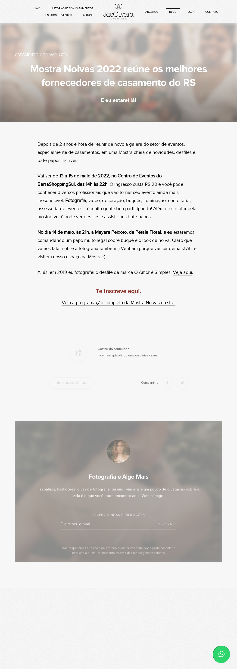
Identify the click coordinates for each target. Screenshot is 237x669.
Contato (211, 11)
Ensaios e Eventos (58, 15)
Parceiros (151, 11)
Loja (191, 11)
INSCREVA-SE (166, 529)
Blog (173, 11)
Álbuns (88, 15)
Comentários (71, 388)
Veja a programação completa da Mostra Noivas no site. (118, 303)
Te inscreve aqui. (118, 291)
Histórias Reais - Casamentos (72, 8)
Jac (37, 8)
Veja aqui (182, 272)
